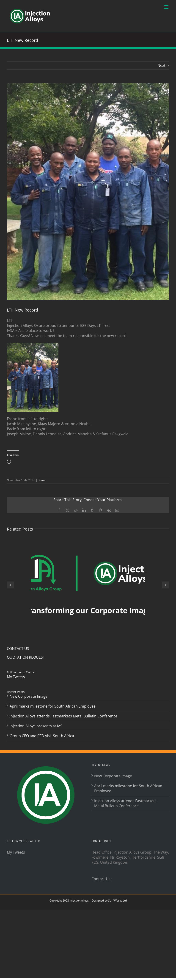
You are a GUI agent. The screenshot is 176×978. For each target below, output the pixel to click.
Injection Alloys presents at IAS (36, 725)
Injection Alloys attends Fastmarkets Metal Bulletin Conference (63, 716)
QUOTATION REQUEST (26, 657)
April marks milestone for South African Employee (53, 706)
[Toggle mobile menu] (166, 7)
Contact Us (100, 878)
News (42, 480)
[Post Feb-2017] (88, 191)
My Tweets (16, 676)
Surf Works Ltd (117, 900)
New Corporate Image (28, 696)
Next (161, 65)
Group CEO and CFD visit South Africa (42, 735)
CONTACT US (18, 648)
